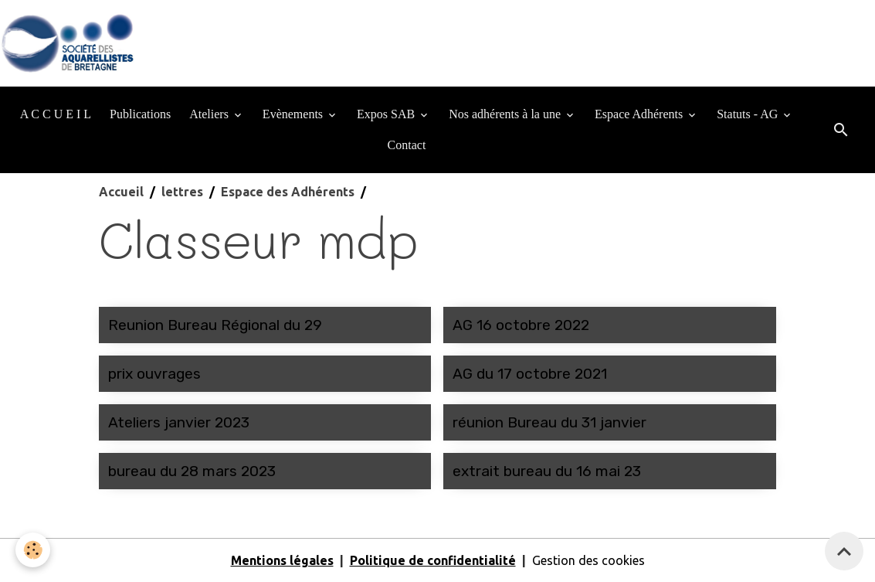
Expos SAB (387, 114)
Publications (140, 114)
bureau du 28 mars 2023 (192, 471)
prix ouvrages (154, 374)
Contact (407, 144)
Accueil (121, 192)
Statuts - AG (749, 114)
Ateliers (210, 114)
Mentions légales (282, 560)
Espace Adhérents (640, 114)
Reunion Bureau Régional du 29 (215, 325)
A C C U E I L (55, 114)
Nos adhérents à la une (506, 114)
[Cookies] (32, 550)
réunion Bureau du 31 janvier (549, 422)
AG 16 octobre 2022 (521, 325)
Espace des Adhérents (287, 192)
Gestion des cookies (588, 560)
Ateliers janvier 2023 (178, 422)
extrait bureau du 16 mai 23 (547, 471)
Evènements (294, 114)
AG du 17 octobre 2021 (530, 374)
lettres (182, 192)
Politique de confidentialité (433, 560)
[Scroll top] (844, 551)
